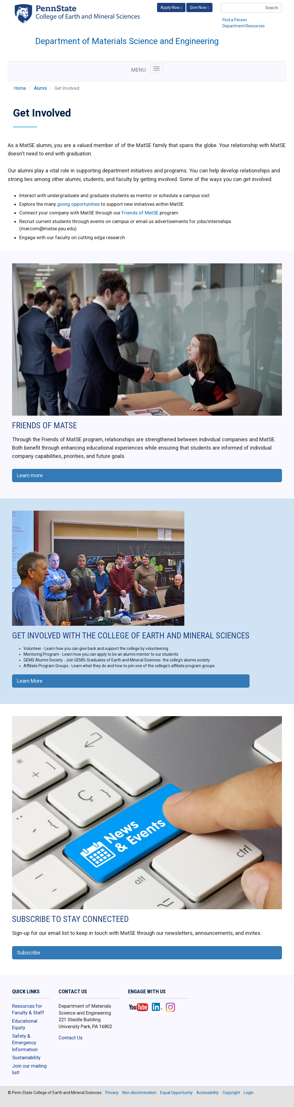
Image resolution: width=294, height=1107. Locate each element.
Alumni (40, 88)
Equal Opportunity (176, 1092)
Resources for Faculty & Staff (28, 1009)
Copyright (231, 1092)
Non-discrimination (139, 1092)
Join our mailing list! (29, 1069)
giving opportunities (78, 204)
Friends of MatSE (140, 213)
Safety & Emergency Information (25, 1042)
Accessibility (207, 1092)
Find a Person (235, 20)
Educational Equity (24, 1024)
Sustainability (26, 1057)
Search (271, 7)
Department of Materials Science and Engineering (127, 41)
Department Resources (244, 26)
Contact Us (70, 1038)
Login (249, 1092)
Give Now (199, 7)
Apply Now (171, 7)
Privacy (112, 1092)
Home (20, 88)
